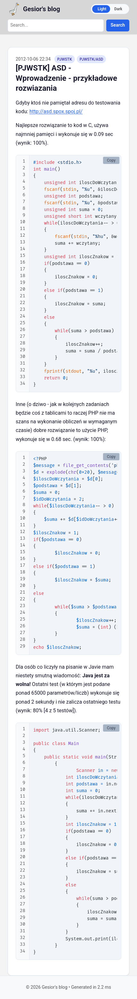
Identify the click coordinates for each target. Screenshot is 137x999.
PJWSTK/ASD (91, 59)
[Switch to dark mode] (110, 9)
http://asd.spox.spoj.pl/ (56, 111)
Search (118, 25)
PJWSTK (64, 59)
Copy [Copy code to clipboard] (111, 160)
